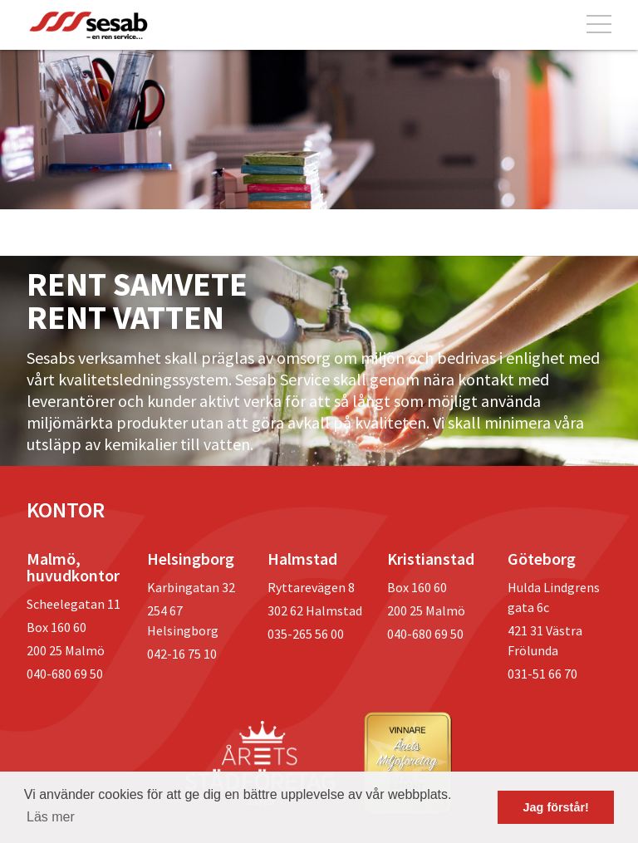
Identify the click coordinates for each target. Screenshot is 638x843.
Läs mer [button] (51, 817)
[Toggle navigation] (598, 25)
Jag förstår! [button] (556, 807)
